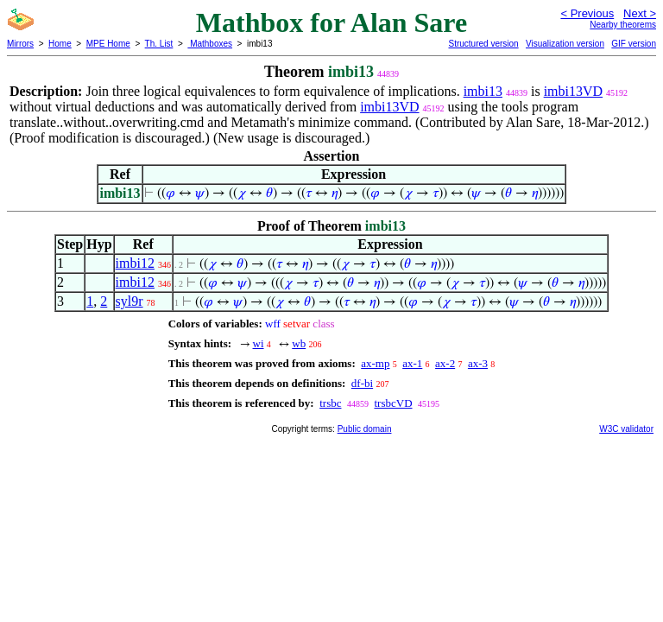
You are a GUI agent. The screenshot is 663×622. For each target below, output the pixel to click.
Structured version (483, 43)
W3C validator (626, 429)
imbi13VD (573, 91)
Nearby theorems (623, 24)
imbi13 (483, 91)
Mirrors (20, 43)
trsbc (330, 403)
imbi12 (135, 263)
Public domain (365, 429)
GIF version (633, 43)
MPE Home (108, 43)
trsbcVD (393, 403)
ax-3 (478, 363)
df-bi (362, 383)
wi (258, 343)
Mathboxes (209, 43)
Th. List (159, 43)
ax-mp (375, 363)
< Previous (587, 13)
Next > (639, 13)
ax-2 (445, 363)
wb (299, 343)
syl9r (129, 301)
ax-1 (412, 363)
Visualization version (565, 43)
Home (60, 43)
